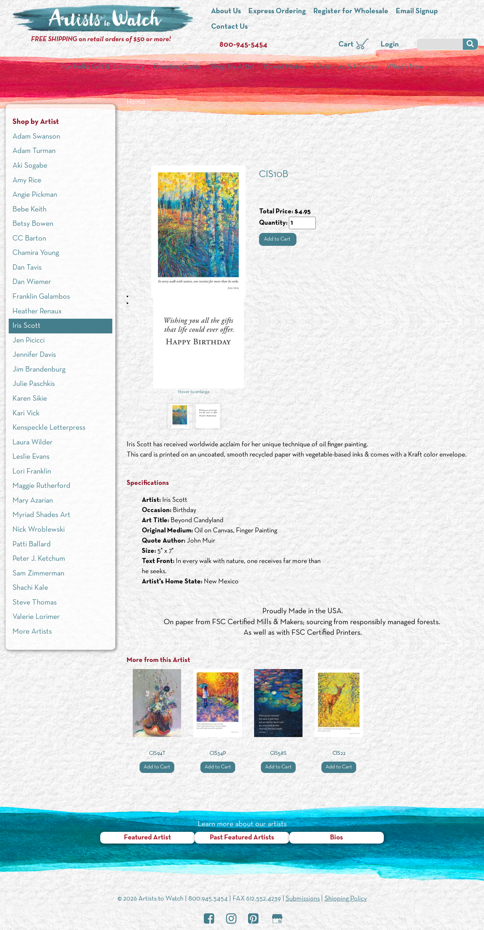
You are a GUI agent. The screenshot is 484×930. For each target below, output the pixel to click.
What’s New (405, 66)
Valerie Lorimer (36, 617)
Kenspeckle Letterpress (48, 427)
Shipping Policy (345, 899)
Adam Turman (34, 151)
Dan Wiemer (31, 282)
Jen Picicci (28, 340)
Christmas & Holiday (345, 66)
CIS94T (157, 753)
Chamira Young (35, 253)
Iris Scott (197, 120)
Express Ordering (277, 11)
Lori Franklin (31, 471)
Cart (346, 44)
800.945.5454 (208, 899)
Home (136, 102)
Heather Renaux (37, 311)
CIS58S (278, 753)
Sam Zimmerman (38, 573)
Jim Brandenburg (38, 369)
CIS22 (339, 753)
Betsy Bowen (32, 224)
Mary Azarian (32, 500)
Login (390, 44)
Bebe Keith (29, 209)
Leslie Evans (31, 456)
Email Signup (417, 11)
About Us (226, 11)
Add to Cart (278, 239)
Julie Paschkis (33, 384)
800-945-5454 (243, 45)
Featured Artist (147, 837)
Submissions (302, 899)
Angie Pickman (34, 194)
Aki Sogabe (29, 165)
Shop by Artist (232, 66)
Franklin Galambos (41, 296)
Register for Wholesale (350, 11)
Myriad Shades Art (41, 515)
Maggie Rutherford (41, 486)
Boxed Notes (284, 66)
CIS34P (217, 753)
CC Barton (29, 238)
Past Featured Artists (242, 837)
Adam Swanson (36, 136)
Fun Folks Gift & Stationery (102, 66)
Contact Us (229, 26)
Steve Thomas (34, 602)
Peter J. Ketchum (38, 558)
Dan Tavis (27, 267)
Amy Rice (26, 180)
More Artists (32, 631)
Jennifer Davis (34, 355)
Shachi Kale (30, 588)
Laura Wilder (32, 442)
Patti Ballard (31, 544)
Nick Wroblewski (38, 529)
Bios (336, 837)
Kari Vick (25, 413)
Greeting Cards (177, 66)
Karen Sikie (29, 398)
